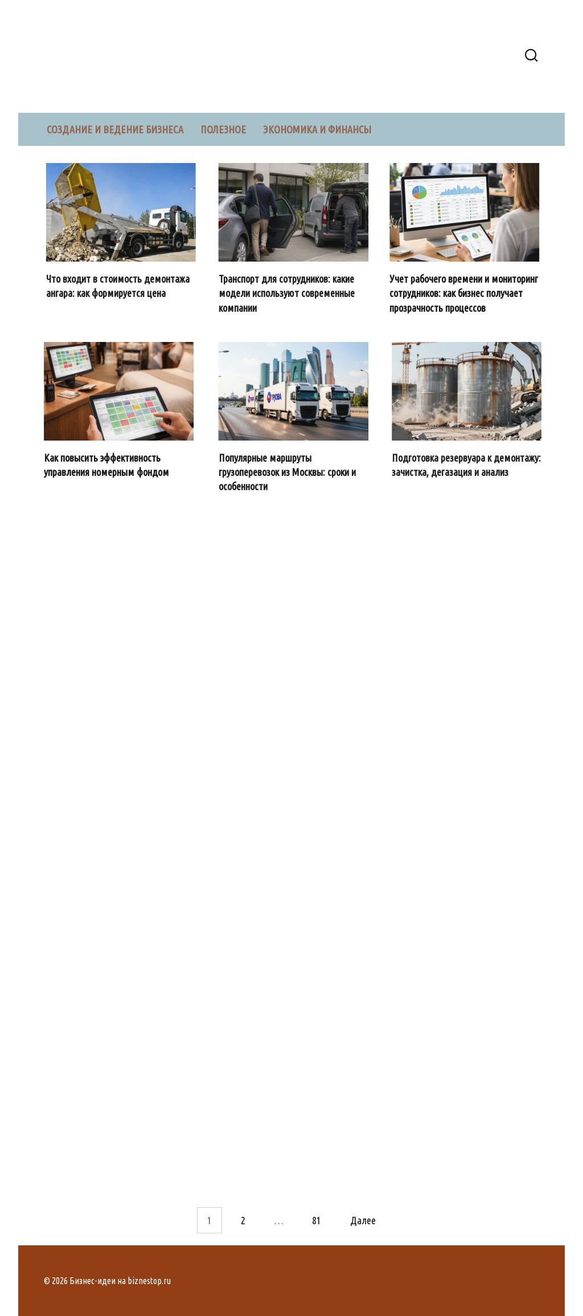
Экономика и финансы (317, 129)
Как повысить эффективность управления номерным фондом (108, 465)
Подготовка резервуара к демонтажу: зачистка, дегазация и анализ (467, 465)
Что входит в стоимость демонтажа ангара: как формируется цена (119, 286)
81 (316, 1220)
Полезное (223, 129)
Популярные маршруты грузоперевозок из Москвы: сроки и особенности (288, 472)
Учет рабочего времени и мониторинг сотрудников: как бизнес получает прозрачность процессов (465, 293)
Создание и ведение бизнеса (115, 129)
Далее (363, 1220)
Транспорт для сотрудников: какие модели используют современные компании (288, 293)
